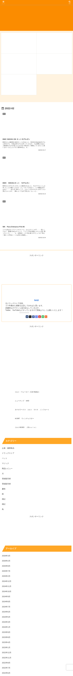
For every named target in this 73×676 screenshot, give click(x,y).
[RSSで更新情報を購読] (46, 260)
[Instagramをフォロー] (36, 260)
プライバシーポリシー (36, 674)
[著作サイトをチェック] (27, 260)
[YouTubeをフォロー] (39, 260)
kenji (36, 244)
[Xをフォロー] (30, 260)
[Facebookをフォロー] (33, 260)
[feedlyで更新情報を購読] (43, 260)
